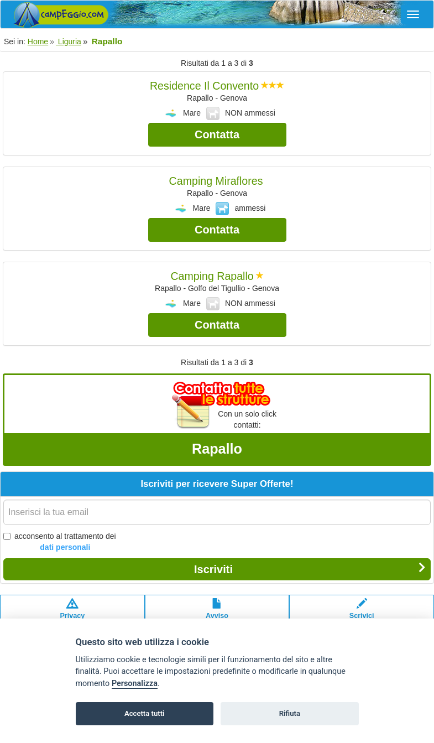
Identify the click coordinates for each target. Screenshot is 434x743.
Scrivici (361, 614)
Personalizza (135, 683)
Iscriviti (310, 568)
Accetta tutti (144, 713)
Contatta (217, 134)
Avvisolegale (217, 614)
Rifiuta (289, 713)
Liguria (68, 41)
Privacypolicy (72, 614)
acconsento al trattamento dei (59, 542)
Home (38, 41)
